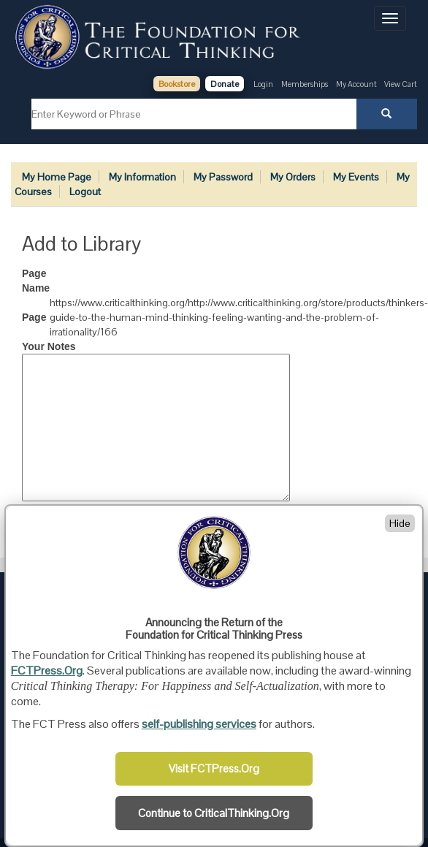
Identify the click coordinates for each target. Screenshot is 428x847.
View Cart (400, 84)
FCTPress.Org (47, 670)
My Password (223, 176)
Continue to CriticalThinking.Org (213, 813)
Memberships (304, 84)
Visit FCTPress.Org (214, 768)
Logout (85, 191)
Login (263, 84)
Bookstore (176, 84)
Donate (224, 84)
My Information (142, 176)
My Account (357, 84)
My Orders (293, 176)
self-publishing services (199, 724)
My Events (356, 176)
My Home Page (56, 176)
